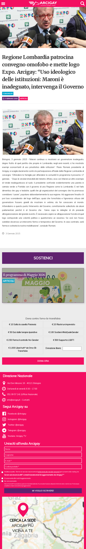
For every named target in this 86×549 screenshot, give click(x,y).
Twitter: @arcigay (16, 424)
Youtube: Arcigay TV (17, 436)
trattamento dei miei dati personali (48, 472)
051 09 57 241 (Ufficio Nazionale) (22, 394)
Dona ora (43, 361)
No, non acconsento (10, 481)
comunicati (8, 93)
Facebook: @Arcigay (17, 413)
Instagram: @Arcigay (17, 419)
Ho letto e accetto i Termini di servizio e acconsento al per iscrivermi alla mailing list (41, 472)
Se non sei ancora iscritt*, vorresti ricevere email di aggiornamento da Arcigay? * (34, 475)
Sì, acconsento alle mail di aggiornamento (17, 478)
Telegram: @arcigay (17, 430)
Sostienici (43, 258)
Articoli (23, 98)
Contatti (25, 400)
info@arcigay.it (13, 400)
